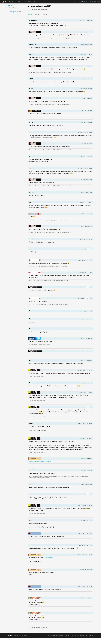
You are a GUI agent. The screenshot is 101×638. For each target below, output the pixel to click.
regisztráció (97, 1)
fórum (75, 1)
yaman (30, 484)
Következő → (44, 9)
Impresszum (62, 635)
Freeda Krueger (33, 470)
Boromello (31, 88)
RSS (79, 1)
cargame (31, 248)
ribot (30, 311)
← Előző (31, 9)
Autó (29, 1)
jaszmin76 (31, 54)
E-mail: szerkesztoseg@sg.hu (78, 635)
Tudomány (18, 1)
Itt (29, 497)
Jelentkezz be (12, 11)
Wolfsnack (31, 423)
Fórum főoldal (12, 7)
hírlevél (83, 1)
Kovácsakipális (33, 20)
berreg (30, 494)
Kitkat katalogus (48, 557)
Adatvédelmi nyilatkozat (52, 635)
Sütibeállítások (89, 635)
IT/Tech (11, 1)
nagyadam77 (32, 44)
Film (34, 1)
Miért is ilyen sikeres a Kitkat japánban (40, 461)
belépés (91, 1)
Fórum (67, 635)
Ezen (30, 499)
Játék (24, 1)
